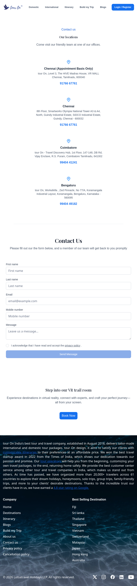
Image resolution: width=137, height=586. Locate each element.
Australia (78, 560)
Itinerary (9, 519)
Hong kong (80, 554)
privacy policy (72, 345)
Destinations (12, 513)
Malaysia (78, 542)
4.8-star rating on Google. (71, 488)
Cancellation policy (16, 554)
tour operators (50, 461)
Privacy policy (12, 548)
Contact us (10, 542)
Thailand (78, 519)
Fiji (74, 507)
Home (7, 507)
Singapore (79, 525)
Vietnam (78, 531)
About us (9, 536)
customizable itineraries (20, 452)
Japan (76, 548)
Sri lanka (78, 513)
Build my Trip (12, 531)
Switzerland (80, 536)
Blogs (7, 525)
